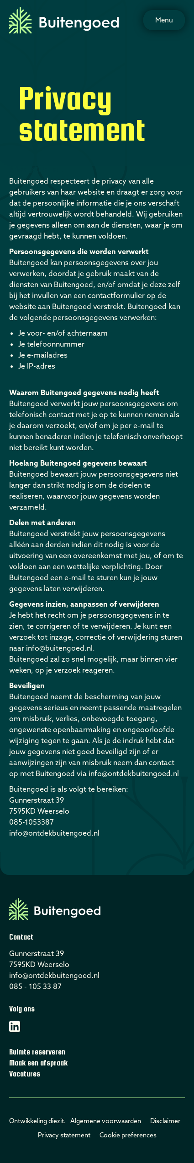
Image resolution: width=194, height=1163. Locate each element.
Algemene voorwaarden (105, 1121)
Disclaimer (165, 1121)
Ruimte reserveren (37, 1052)
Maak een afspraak (38, 1063)
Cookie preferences (128, 1135)
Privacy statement (64, 1135)
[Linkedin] (14, 1026)
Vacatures (24, 1074)
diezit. (57, 1121)
